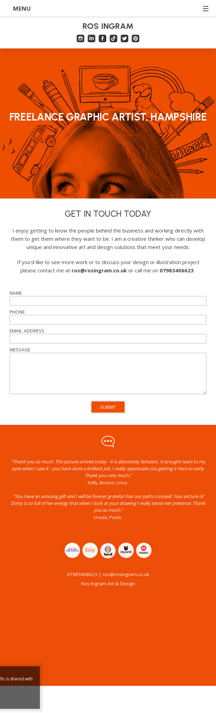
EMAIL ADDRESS (27, 331)
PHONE (17, 312)
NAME (16, 293)
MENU (108, 8)
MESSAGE (20, 350)
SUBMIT (108, 407)
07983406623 (82, 580)
